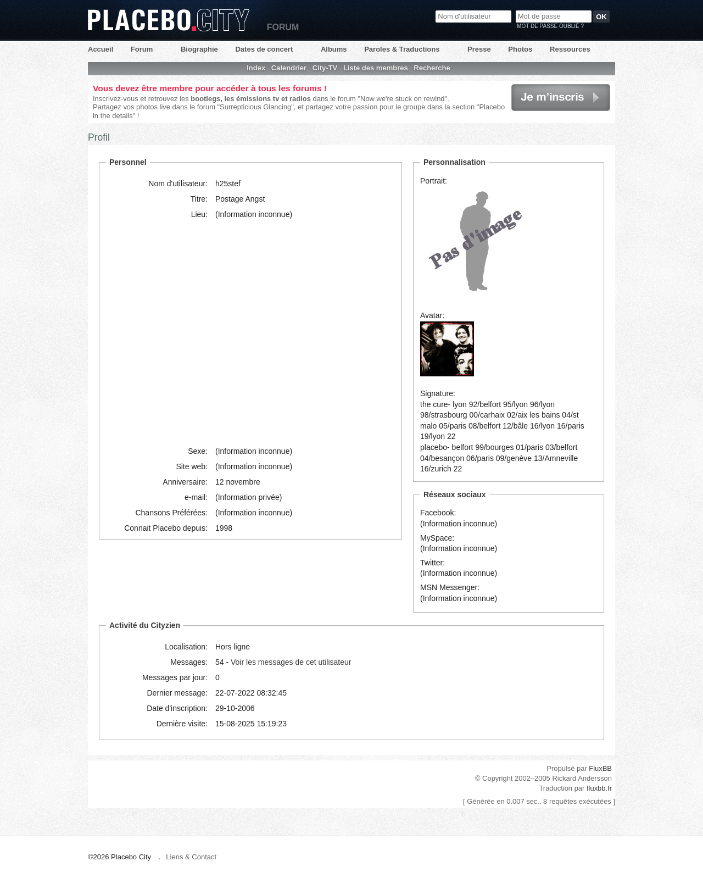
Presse (479, 49)
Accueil (100, 49)
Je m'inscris (560, 97)
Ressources (570, 49)
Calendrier (288, 68)
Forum (142, 49)
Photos (520, 49)
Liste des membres (375, 68)
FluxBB (600, 768)
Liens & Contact (191, 857)
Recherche (432, 68)
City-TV (325, 68)
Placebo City (168, 20)
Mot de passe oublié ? (550, 26)
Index (256, 68)
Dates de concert (264, 49)
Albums (334, 49)
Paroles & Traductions (401, 49)
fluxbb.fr (599, 788)
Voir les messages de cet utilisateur (291, 662)
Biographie (199, 49)
